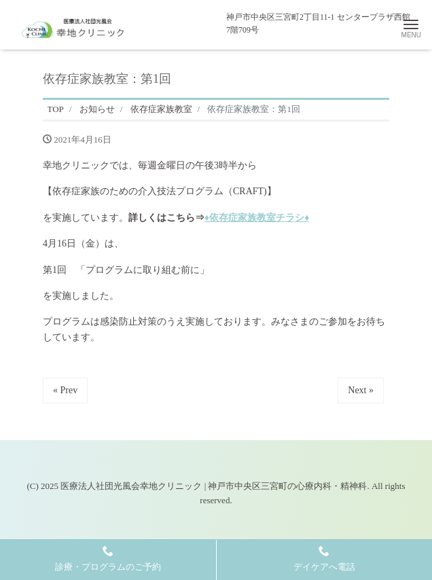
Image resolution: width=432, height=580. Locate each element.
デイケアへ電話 (324, 558)
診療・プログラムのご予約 (108, 558)
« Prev (65, 390)
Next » (361, 390)
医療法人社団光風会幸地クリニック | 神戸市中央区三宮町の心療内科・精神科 (213, 486)
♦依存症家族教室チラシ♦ (256, 218)
